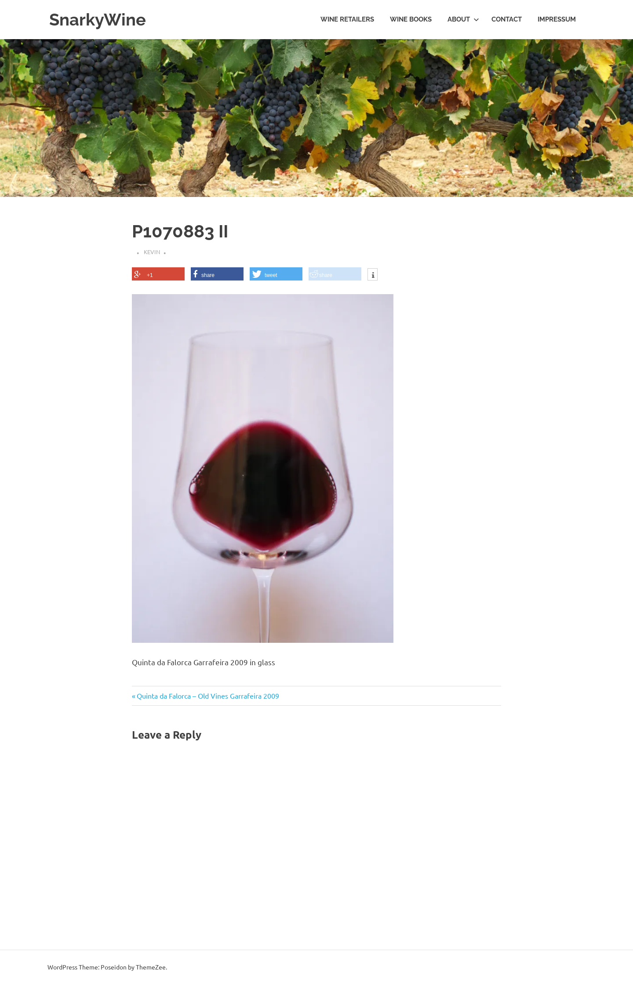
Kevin (152, 251)
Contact (506, 19)
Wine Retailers (347, 19)
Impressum (557, 19)
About (463, 19)
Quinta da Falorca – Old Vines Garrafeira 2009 (207, 695)
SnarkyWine (97, 19)
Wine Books (411, 19)
